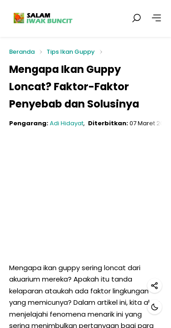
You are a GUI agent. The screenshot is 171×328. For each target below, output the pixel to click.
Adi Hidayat (66, 123)
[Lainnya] (156, 18)
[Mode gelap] (154, 307)
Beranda (22, 52)
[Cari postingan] (136, 18)
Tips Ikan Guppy (71, 51)
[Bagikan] (154, 285)
